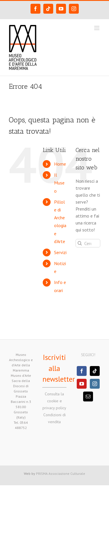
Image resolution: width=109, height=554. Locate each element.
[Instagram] (95, 384)
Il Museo (59, 182)
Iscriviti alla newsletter (58, 368)
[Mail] (88, 396)
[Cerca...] (88, 243)
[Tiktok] (95, 371)
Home (60, 164)
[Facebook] (82, 371)
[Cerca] (80, 243)
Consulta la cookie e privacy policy (54, 400)
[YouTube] (82, 384)
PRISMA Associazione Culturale (60, 473)
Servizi (60, 252)
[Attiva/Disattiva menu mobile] (97, 28)
